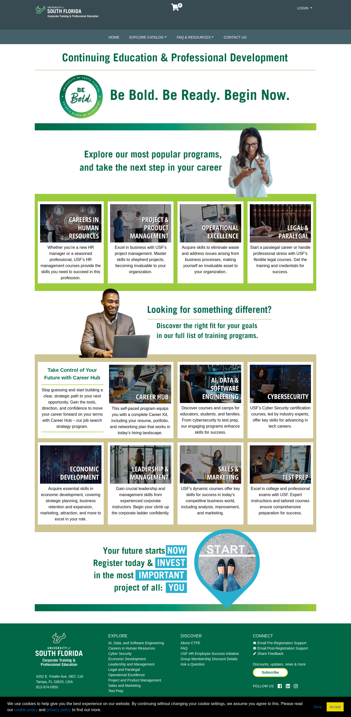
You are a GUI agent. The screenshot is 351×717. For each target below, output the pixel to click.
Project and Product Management (134, 680)
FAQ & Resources (194, 37)
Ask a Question (193, 664)
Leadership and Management (131, 664)
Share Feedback (268, 654)
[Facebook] (280, 686)
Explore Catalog (146, 37)
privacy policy (59, 710)
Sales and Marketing (124, 686)
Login (303, 8)
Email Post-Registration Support (280, 648)
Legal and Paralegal (124, 670)
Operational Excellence (126, 675)
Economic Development (127, 659)
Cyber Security (120, 654)
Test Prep (115, 691)
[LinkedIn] (288, 686)
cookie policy (26, 710)
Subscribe (270, 672)
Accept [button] (335, 707)
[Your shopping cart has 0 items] (175, 8)
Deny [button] (317, 707)
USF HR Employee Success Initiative (210, 654)
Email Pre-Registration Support (279, 643)
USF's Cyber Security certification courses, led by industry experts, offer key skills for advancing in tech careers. (280, 417)
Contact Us (235, 37)
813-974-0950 (47, 687)
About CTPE (190, 643)
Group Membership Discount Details (209, 659)
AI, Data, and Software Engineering (136, 643)
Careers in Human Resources (131, 648)
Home (114, 37)
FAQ (184, 648)
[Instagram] (296, 686)
